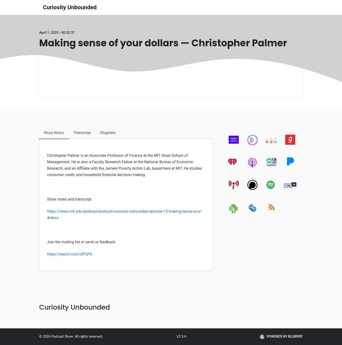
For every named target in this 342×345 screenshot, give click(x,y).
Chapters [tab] (107, 132)
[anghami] (252, 145)
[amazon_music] (233, 145)
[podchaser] (252, 190)
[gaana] (290, 145)
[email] (252, 212)
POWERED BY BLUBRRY (281, 336)
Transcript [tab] (82, 132)
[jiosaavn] (271, 167)
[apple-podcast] (252, 167)
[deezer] (271, 145)
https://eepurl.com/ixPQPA (69, 254)
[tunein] (290, 190)
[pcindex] (233, 190)
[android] (233, 212)
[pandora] (290, 167)
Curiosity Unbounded (70, 7)
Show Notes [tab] (54, 132)
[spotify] (271, 190)
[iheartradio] (233, 167)
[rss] (271, 212)
